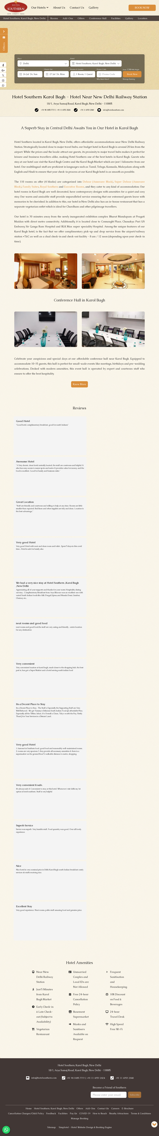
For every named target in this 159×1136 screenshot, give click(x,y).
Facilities (115, 18)
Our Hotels (39, 7)
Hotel (72, 58)
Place (20, 58)
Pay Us (73, 1113)
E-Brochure (128, 1108)
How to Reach (100, 1113)
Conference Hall (98, 18)
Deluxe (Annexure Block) (98, 181)
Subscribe (134, 1094)
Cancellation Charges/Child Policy (26, 1113)
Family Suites (31, 186)
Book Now (142, 7)
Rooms (54, 18)
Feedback (51, 1113)
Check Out (48, 69)
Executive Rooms (74, 186)
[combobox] (43, 63)
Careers (115, 1108)
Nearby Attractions (119, 1113)
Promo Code (101, 69)
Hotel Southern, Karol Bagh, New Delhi (24, 18)
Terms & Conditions (141, 1113)
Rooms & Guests (76, 69)
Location (142, 18)
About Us (59, 7)
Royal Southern (49, 186)
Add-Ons (68, 18)
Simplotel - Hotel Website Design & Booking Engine (85, 1127)
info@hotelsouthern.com (44, 1077)
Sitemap (51, 1127)
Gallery (93, 7)
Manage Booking (129, 79)
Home (29, 1108)
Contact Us (77, 7)
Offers (81, 18)
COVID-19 (84, 1113)
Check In (21, 69)
